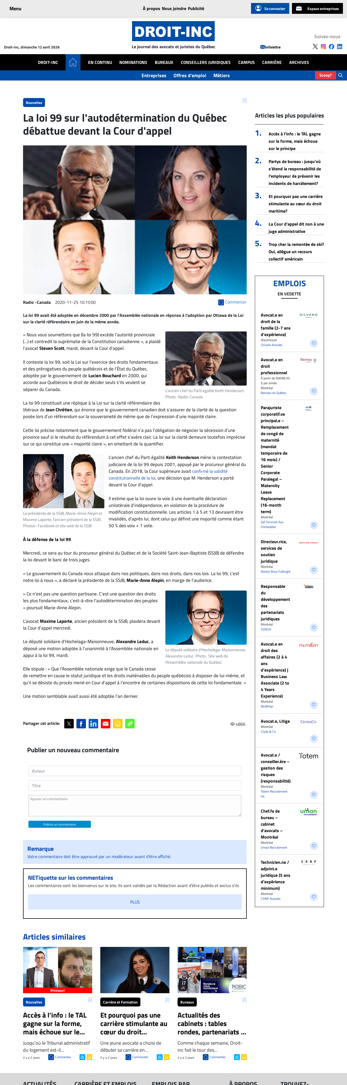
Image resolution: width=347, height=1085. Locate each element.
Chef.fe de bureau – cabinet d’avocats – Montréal (272, 824)
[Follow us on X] (315, 46)
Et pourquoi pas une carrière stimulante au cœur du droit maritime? (296, 203)
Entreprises (154, 75)
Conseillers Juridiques (206, 62)
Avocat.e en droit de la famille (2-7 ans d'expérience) (276, 325)
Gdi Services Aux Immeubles (272, 524)
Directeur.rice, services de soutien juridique (274, 551)
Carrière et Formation (120, 1002)
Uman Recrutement (274, 847)
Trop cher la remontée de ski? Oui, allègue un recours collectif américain (296, 251)
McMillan (267, 706)
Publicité (196, 8)
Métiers (221, 75)
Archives (299, 62)
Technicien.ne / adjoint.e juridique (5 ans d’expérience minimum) (275, 875)
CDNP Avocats (271, 898)
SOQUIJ (266, 629)
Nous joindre (174, 8)
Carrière (272, 62)
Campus (246, 62)
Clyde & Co (268, 731)
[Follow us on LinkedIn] (339, 46)
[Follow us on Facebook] (331, 46)
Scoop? (325, 75)
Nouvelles (34, 102)
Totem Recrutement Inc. (274, 794)
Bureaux (164, 62)
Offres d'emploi (190, 75)
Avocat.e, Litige (275, 721)
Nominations (133, 62)
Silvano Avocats (271, 344)
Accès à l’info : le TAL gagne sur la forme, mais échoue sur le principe (295, 141)
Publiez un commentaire (59, 824)
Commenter (63, 1057)
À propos (151, 8)
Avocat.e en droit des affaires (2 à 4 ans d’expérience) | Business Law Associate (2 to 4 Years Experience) (275, 670)
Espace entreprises (317, 8)
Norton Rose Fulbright (275, 571)
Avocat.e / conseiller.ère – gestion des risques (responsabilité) (276, 768)
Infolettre (270, 47)
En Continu (100, 62)
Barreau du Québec (273, 392)
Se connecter (270, 8)
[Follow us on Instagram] (323, 46)
